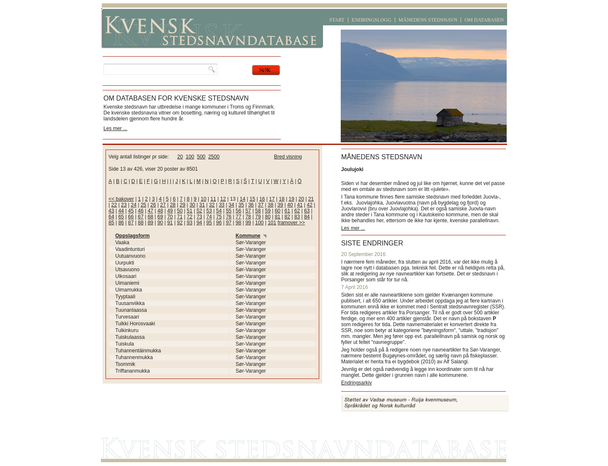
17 (271, 199)
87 (130, 223)
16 (262, 199)
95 (209, 223)
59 (268, 211)
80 (268, 217)
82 (287, 217)
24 (133, 205)
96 (219, 223)
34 (231, 205)
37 (260, 205)
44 (121, 211)
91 (170, 223)
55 (228, 211)
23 (124, 205)
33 (221, 205)
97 (228, 223)
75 (219, 217)
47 (150, 211)
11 (213, 199)
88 (140, 223)
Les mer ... (115, 128)
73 (199, 217)
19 (291, 199)
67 (140, 217)
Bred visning (288, 157)
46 (140, 211)
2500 (214, 157)
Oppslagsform (132, 236)
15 (252, 199)
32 (211, 205)
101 (272, 223)
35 (241, 205)
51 (189, 211)
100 (190, 157)
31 (202, 205)
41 (299, 205)
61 (287, 211)
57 (248, 211)
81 (277, 217)
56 (238, 211)
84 (306, 217)
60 (277, 211)
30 (192, 205)
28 (172, 205)
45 (130, 211)
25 (143, 205)
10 (203, 199)
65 (121, 217)
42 (309, 205)
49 (170, 211)
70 (170, 217)
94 (199, 223)
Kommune (248, 236)
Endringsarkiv (356, 383)
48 (160, 211)
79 (258, 217)
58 (258, 211)
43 (111, 211)
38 (270, 205)
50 (179, 211)
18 (281, 199)
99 (248, 223)
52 (199, 211)
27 (163, 205)
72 (189, 217)
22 (114, 205)
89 (150, 223)
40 (290, 205)
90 (160, 223)
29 (182, 205)
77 (238, 217)
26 (153, 205)
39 (280, 205)
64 (111, 217)
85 (111, 223)
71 (179, 217)
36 (251, 205)
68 (150, 217)
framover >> (291, 223)
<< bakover (121, 199)
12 (223, 199)
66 (130, 217)
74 (209, 217)
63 (306, 211)
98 (238, 223)
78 (248, 217)
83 (297, 217)
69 (160, 217)
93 (189, 223)
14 (242, 199)
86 (121, 223)
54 (219, 211)
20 (180, 157)
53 (209, 211)
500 (201, 157)
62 (297, 211)
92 (179, 223)
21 (311, 199)
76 (228, 217)
